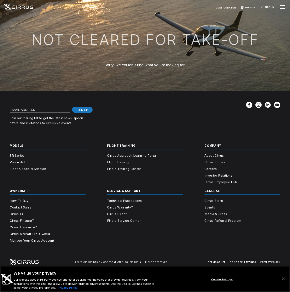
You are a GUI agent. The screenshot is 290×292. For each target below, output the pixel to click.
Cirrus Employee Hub (220, 182)
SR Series (17, 156)
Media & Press (215, 214)
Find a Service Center (124, 221)
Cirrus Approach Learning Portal (132, 156)
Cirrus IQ (16, 214)
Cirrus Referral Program (222, 221)
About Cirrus (214, 156)
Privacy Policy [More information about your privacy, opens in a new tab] (67, 287)
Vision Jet (17, 162)
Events (209, 207)
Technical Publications (124, 201)
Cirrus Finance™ (22, 221)
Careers (210, 169)
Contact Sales (20, 207)
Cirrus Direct (117, 214)
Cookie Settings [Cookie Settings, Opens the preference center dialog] (222, 279)
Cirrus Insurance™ (23, 227)
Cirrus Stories (214, 162)
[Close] (283, 278)
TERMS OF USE (217, 262)
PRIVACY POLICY (270, 262)
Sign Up (82, 110)
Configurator (226, 7)
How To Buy (19, 201)
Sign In (266, 7)
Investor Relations (218, 175)
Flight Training (118, 162)
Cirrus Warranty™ (120, 207)
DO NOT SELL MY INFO (243, 262)
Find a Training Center (124, 169)
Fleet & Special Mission (28, 169)
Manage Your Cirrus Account (32, 240)
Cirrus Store (213, 201)
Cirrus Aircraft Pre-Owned (30, 234)
